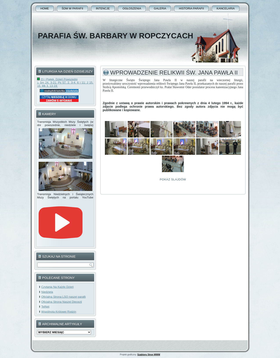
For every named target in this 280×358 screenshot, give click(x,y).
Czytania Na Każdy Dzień (57, 287)
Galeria (160, 8)
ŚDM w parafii (72, 8)
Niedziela (47, 292)
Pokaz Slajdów (173, 179)
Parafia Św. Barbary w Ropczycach (115, 35)
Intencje (103, 8)
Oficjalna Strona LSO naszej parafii (63, 296)
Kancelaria (226, 8)
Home (44, 8)
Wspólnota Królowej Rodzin (58, 311)
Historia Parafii (191, 8)
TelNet (45, 306)
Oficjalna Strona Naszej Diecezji (61, 301)
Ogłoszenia (132, 8)
